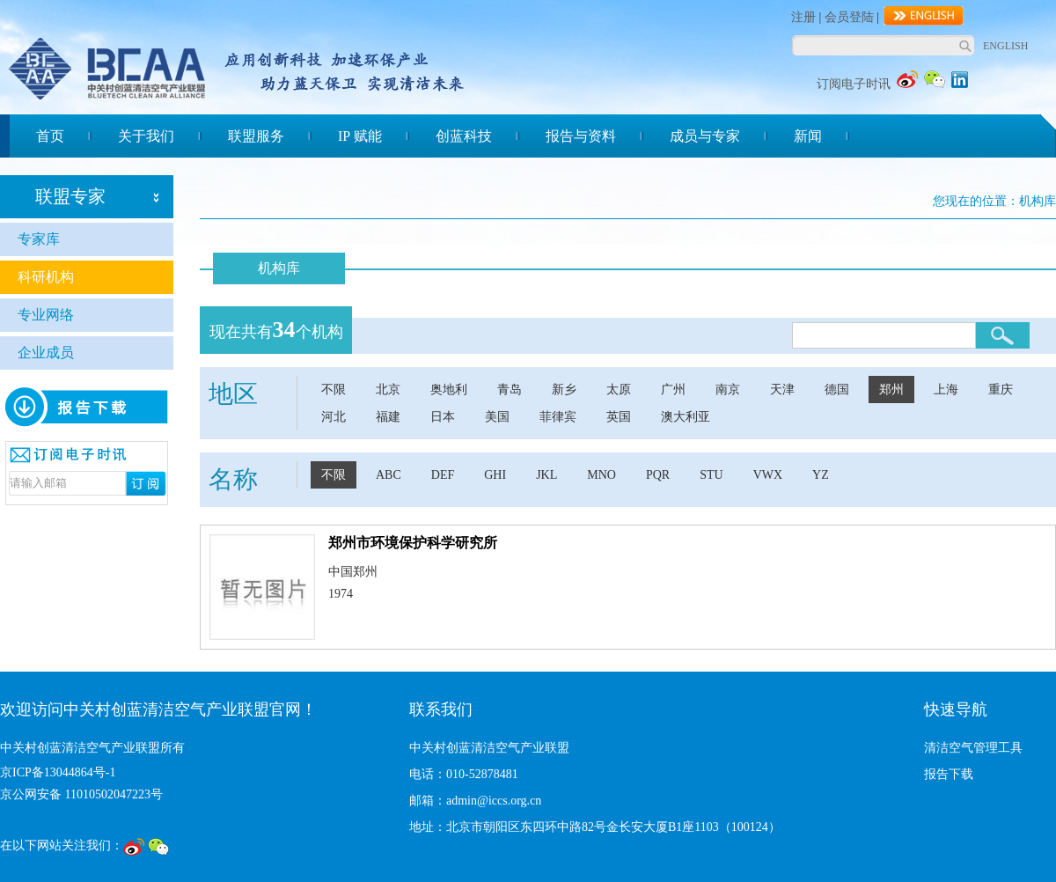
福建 (388, 416)
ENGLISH (1005, 46)
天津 (782, 389)
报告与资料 (581, 136)
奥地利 (448, 389)
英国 (618, 416)
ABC (388, 474)
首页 (50, 136)
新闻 (808, 136)
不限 (333, 389)
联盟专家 (70, 196)
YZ (820, 474)
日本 (442, 416)
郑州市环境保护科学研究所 (412, 542)
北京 (388, 389)
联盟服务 (256, 136)
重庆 (1000, 389)
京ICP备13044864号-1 (57, 772)
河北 (333, 416)
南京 (727, 389)
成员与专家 (705, 136)
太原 (618, 389)
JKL (546, 474)
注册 (803, 17)
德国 (837, 389)
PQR (658, 474)
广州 (673, 389)
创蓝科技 (464, 136)
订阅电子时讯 (854, 84)
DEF (442, 474)
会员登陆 (849, 17)
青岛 (509, 389)
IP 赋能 (360, 136)
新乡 (564, 389)
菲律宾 (557, 416)
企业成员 (46, 352)
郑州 (891, 389)
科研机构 (46, 276)
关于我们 (146, 136)
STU (711, 474)
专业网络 (46, 314)
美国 (497, 416)
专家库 (39, 239)
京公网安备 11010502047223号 (81, 794)
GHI (495, 474)
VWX (767, 474)
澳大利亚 (685, 416)
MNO (601, 474)
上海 (946, 389)
